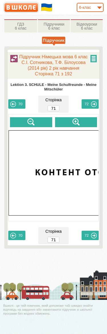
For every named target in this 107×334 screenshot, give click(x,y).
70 (16, 104)
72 (90, 104)
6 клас (21, 26)
